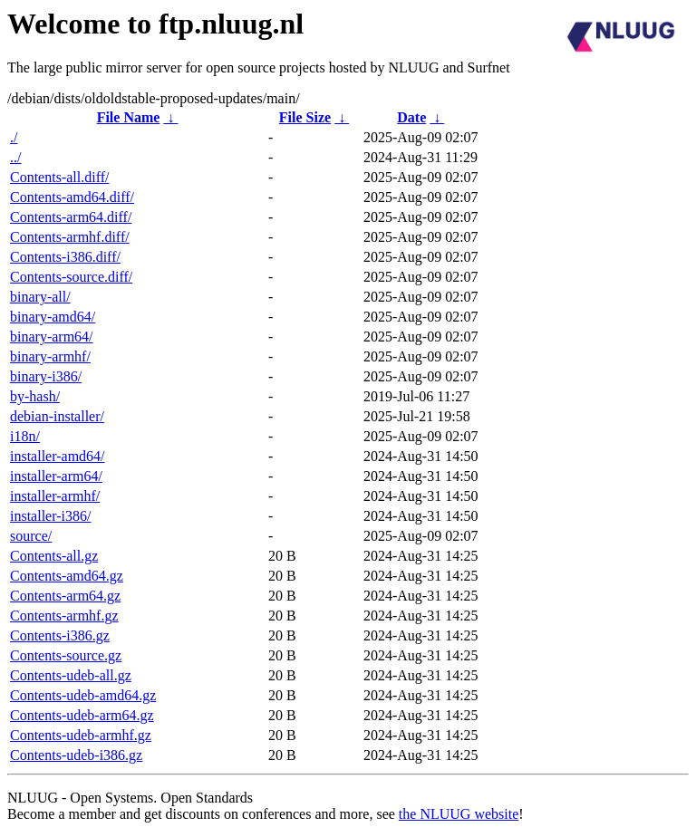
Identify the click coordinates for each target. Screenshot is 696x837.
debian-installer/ (57, 416)
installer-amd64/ (57, 456)
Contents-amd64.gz (66, 575)
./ (13, 137)
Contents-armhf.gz (64, 615)
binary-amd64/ (52, 316)
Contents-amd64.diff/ (72, 197)
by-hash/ (35, 396)
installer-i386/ (50, 516)
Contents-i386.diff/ (65, 257)
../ (15, 157)
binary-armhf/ (50, 356)
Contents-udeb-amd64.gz (83, 695)
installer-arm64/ (56, 476)
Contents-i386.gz (60, 635)
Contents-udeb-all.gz (70, 675)
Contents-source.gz (65, 655)
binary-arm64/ (51, 336)
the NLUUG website (458, 814)
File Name (128, 117)
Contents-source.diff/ (71, 276)
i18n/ (25, 436)
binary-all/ (40, 296)
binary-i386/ (46, 376)
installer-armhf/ (55, 496)
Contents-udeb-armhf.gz (80, 735)
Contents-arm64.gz (65, 595)
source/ (31, 536)
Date (411, 117)
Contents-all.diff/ (59, 177)
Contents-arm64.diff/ (70, 217)
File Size (305, 117)
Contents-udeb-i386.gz (76, 755)
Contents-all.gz (54, 555)
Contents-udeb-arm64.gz (82, 715)
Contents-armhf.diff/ (70, 237)
